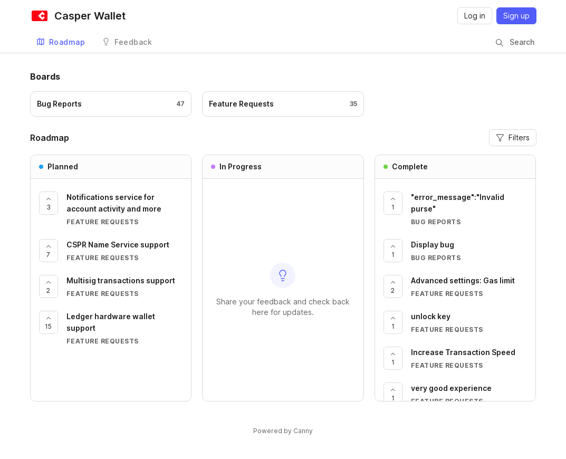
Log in (474, 15)
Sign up (516, 15)
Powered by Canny (283, 431)
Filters (513, 137)
